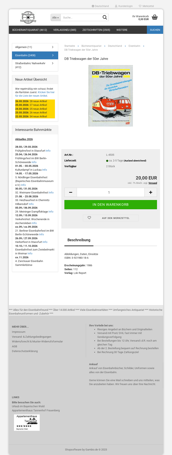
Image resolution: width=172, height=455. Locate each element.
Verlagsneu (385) (64, 29)
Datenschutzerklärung (25, 351)
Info (48, 150)
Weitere (121, 29)
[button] (100, 6)
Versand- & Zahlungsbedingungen (31, 336)
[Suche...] (55, 17)
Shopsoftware (73, 449)
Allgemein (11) (23, 47)
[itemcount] (111, 192)
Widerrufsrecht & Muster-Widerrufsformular (37, 341)
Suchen (155, 29)
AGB (14, 346)
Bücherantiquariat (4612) (29, 29)
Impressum (18, 331)
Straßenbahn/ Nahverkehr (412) (30, 65)
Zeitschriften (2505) (96, 29)
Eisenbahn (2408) (25, 55)
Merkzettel (146, 6)
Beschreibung (78, 240)
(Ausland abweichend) (135, 160)
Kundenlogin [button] (124, 6)
